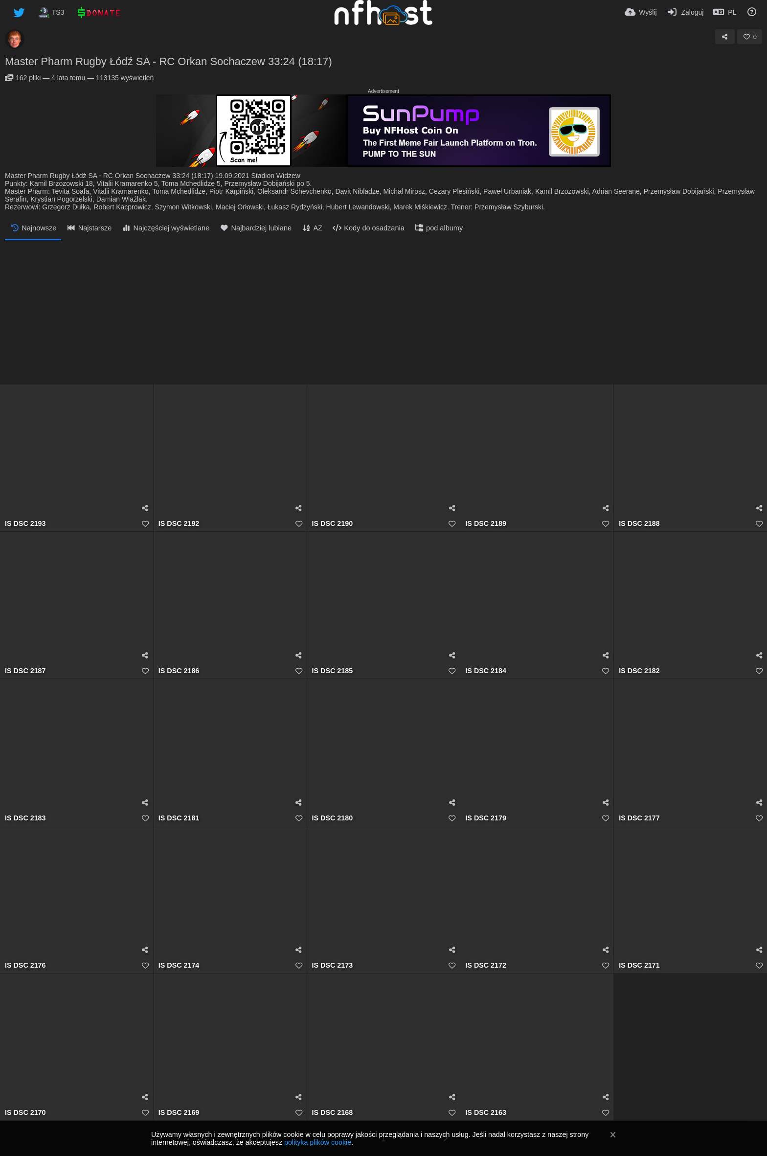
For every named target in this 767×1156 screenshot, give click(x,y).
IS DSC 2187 (25, 671)
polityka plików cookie (317, 1142)
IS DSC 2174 (179, 965)
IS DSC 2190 (332, 523)
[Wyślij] (641, 12)
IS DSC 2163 (485, 1112)
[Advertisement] (383, 313)
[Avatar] (14, 39)
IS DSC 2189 (485, 523)
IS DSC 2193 (25, 523)
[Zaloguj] (685, 12)
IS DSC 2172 (485, 965)
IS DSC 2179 (485, 818)
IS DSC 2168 (332, 1112)
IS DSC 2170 (25, 1112)
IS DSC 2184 (485, 671)
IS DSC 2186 (179, 671)
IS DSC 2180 (332, 818)
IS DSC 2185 (332, 671)
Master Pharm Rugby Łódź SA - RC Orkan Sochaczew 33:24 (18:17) (168, 61)
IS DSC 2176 (25, 965)
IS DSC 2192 (179, 523)
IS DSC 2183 (25, 818)
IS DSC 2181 (179, 818)
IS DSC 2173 (332, 965)
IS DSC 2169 (179, 1112)
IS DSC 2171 (639, 965)
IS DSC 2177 (639, 818)
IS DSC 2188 (639, 523)
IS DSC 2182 (639, 671)
